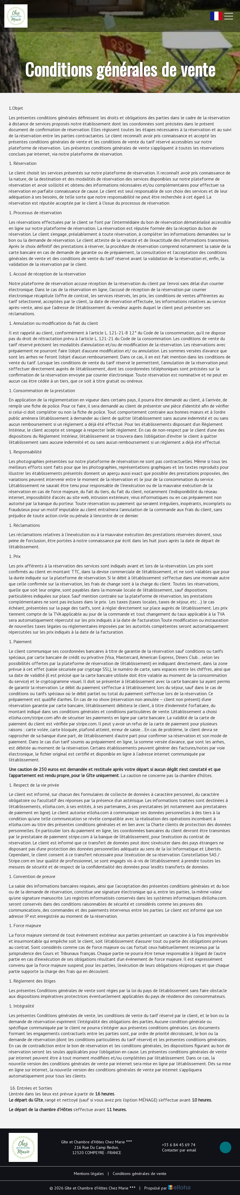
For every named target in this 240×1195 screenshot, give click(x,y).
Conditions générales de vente (139, 1173)
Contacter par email (175, 1150)
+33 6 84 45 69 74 (175, 1144)
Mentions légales (89, 1173)
